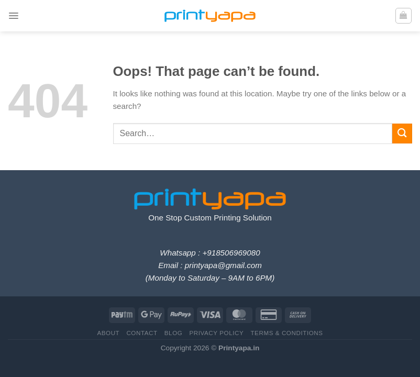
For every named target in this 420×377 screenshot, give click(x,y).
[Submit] (402, 133)
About (108, 332)
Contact (141, 332)
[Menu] (14, 15)
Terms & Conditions (286, 332)
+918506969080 (231, 252)
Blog (173, 332)
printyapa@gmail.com (223, 265)
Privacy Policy (216, 332)
